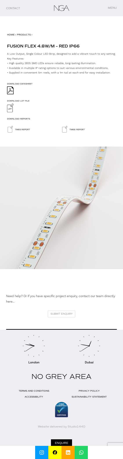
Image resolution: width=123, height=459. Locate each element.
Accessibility (34, 396)
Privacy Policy (89, 390)
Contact (13, 8)
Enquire (61, 443)
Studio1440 (76, 426)
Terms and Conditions (34, 390)
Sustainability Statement (89, 396)
